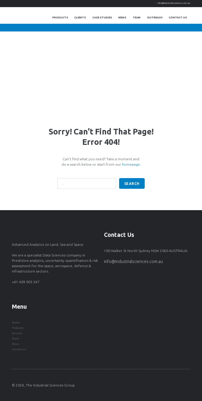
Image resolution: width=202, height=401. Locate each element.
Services (17, 333)
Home (16, 322)
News (122, 17)
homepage (131, 164)
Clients (80, 17)
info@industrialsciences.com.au (174, 2)
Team (137, 17)
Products (60, 17)
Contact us (19, 349)
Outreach (154, 17)
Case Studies (102, 17)
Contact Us (178, 17)
